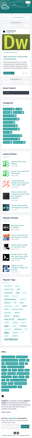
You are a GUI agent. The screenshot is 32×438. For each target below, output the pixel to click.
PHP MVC (7, 142)
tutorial (15, 332)
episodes (22, 299)
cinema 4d (8, 293)
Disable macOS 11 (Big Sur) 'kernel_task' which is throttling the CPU (19, 256)
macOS (6, 322)
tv (22, 332)
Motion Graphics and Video (12, 136)
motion (15, 322)
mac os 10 (9, 319)
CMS (18, 109)
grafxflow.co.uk (14, 435)
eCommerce (18, 112)
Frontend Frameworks (11, 119)
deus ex (15, 296)
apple (17, 286)
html (24, 306)
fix (15, 303)
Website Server (19, 142)
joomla (17, 313)
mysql (23, 322)
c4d (18, 289)
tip (26, 329)
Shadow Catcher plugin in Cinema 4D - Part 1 (19, 246)
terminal (18, 329)
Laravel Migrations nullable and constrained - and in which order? (20, 183)
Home (6, 17)
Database (7, 112)
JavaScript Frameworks (11, 129)
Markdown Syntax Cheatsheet (17, 226)
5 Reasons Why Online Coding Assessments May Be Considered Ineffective (20, 195)
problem (23, 326)
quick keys (7, 329)
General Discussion (10, 126)
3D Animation (8, 109)
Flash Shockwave (9, 116)
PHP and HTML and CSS (10, 52)
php (6, 326)
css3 (24, 292)
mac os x (22, 319)
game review (8, 306)
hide (17, 306)
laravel (16, 316)
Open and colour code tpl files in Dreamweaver (15, 57)
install (6, 309)
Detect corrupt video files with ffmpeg (20, 172)
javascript (7, 313)
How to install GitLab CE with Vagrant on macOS (19, 236)
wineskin (15, 336)
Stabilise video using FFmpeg (18, 163)
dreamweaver (10, 299)
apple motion (8, 289)
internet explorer (17, 309)
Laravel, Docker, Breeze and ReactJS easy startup (20, 206)
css (17, 292)
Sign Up (25, 426)
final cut (7, 303)
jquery (6, 316)
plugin (14, 326)
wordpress (11, 339)
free (21, 302)
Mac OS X (7, 132)
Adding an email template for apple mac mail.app (19, 268)
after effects (8, 286)
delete (6, 296)
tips (6, 332)
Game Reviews (9, 122)
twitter (6, 336)
